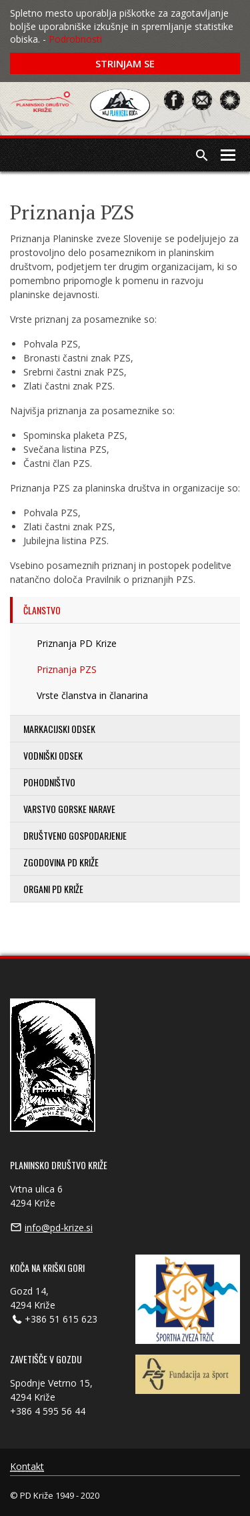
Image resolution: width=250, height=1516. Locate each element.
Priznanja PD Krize (77, 643)
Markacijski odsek (59, 729)
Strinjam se (125, 63)
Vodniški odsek (53, 755)
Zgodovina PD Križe (61, 862)
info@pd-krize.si (59, 1227)
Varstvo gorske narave (69, 809)
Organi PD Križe (53, 889)
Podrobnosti (75, 39)
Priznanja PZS (67, 669)
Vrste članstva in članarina (92, 695)
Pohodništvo (49, 782)
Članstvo (42, 610)
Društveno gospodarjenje (75, 835)
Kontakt (27, 1467)
